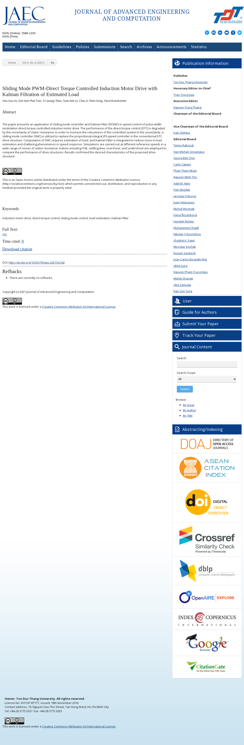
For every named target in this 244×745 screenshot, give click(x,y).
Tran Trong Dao (184, 95)
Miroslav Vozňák (185, 247)
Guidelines (62, 47)
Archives (144, 47)
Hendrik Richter (184, 221)
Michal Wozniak (184, 209)
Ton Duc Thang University (191, 82)
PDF (4, 234)
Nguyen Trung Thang (187, 107)
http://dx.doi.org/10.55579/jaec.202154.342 (37, 262)
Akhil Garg (180, 266)
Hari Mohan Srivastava (189, 152)
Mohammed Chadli (186, 228)
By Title (188, 416)
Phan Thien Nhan (185, 171)
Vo (52, 63)
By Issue (188, 405)
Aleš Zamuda (182, 285)
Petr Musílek (182, 190)
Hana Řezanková (185, 215)
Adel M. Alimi (182, 183)
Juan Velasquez (184, 202)
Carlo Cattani (182, 164)
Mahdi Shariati (183, 278)
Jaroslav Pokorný (185, 196)
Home (10, 47)
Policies (82, 47)
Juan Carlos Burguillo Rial (190, 259)
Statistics (199, 47)
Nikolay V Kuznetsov (187, 234)
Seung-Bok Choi (184, 158)
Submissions (104, 47)
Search (126, 47)
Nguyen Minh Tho (185, 177)
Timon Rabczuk (184, 145)
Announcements (171, 47)
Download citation (17, 249)
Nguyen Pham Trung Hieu (191, 272)
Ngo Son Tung (183, 291)
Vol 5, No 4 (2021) (33, 63)
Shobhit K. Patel (184, 240)
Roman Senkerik (185, 253)
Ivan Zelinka (182, 133)
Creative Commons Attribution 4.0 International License (78, 307)
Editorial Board (34, 47)
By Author (189, 410)
